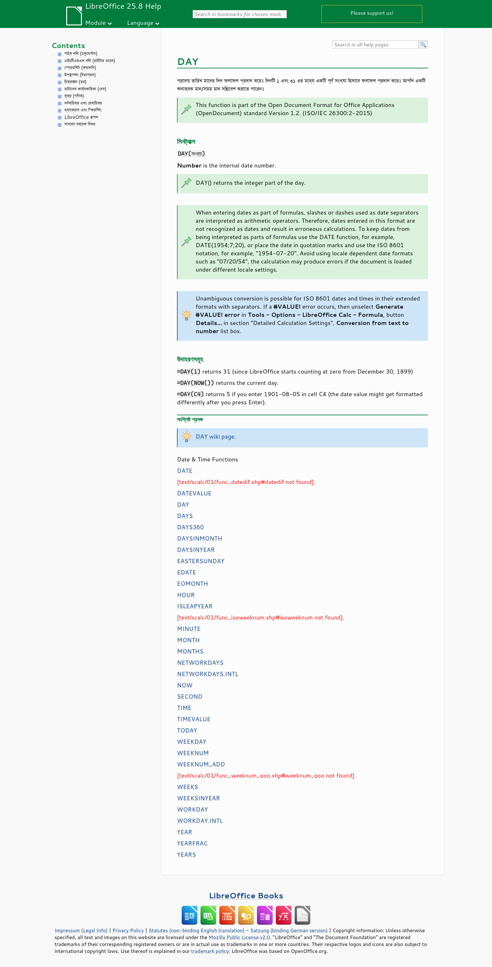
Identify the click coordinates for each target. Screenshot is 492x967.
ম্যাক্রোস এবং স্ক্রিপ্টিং (83, 110)
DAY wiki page (215, 436)
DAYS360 (190, 527)
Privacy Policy (128, 930)
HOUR (186, 595)
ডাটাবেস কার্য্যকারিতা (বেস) (85, 89)
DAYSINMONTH (199, 538)
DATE (184, 470)
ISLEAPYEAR (194, 606)
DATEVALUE (194, 493)
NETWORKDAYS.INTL (207, 674)
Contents (68, 45)
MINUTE (189, 628)
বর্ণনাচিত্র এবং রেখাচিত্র (83, 103)
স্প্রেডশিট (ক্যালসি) (80, 67)
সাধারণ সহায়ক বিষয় (79, 124)
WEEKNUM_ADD (201, 764)
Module (95, 22)
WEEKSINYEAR (198, 798)
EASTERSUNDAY (200, 561)
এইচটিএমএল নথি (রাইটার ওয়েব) (89, 60)
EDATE (186, 572)
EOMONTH (192, 583)
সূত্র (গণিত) (74, 96)
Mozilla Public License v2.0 (239, 937)
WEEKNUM (193, 753)
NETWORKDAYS (200, 662)
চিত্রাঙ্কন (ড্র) (75, 81)
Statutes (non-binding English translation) (196, 930)
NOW (184, 685)
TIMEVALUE (194, 719)
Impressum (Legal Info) (81, 930)
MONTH (188, 640)
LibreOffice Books (246, 895)
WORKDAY (192, 809)
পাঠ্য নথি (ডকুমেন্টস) (81, 53)
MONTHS (190, 651)
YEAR (184, 832)
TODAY (187, 730)
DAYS (185, 516)
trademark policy (210, 951)
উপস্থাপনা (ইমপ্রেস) (80, 75)
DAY (183, 504)
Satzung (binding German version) (289, 930)
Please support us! (371, 12)
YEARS (186, 854)
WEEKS (187, 787)
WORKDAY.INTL (200, 820)
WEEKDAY (191, 741)
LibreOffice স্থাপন (81, 117)
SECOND (189, 696)
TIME (184, 708)
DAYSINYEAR (196, 549)
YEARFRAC (192, 843)
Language (140, 22)
